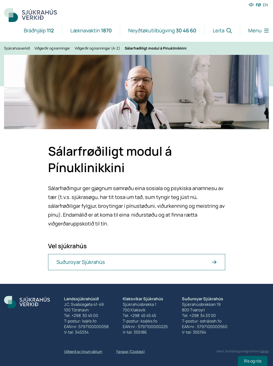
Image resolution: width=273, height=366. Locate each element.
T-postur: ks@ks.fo (140, 321)
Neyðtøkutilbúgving (162, 30)
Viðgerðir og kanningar (52, 48)
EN (265, 5)
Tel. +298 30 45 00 (81, 315)
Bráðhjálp (39, 30)
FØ (258, 5)
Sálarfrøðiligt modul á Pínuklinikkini (155, 48)
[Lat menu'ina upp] (254, 31)
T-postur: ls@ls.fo (80, 321)
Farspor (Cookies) (130, 351)
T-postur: (191, 321)
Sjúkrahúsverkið (17, 48)
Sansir (264, 351)
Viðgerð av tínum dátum (83, 351)
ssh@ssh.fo (210, 321)
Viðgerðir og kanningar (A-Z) (98, 48)
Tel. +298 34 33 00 (199, 315)
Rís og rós (252, 361)
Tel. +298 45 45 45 (139, 315)
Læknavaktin (91, 30)
